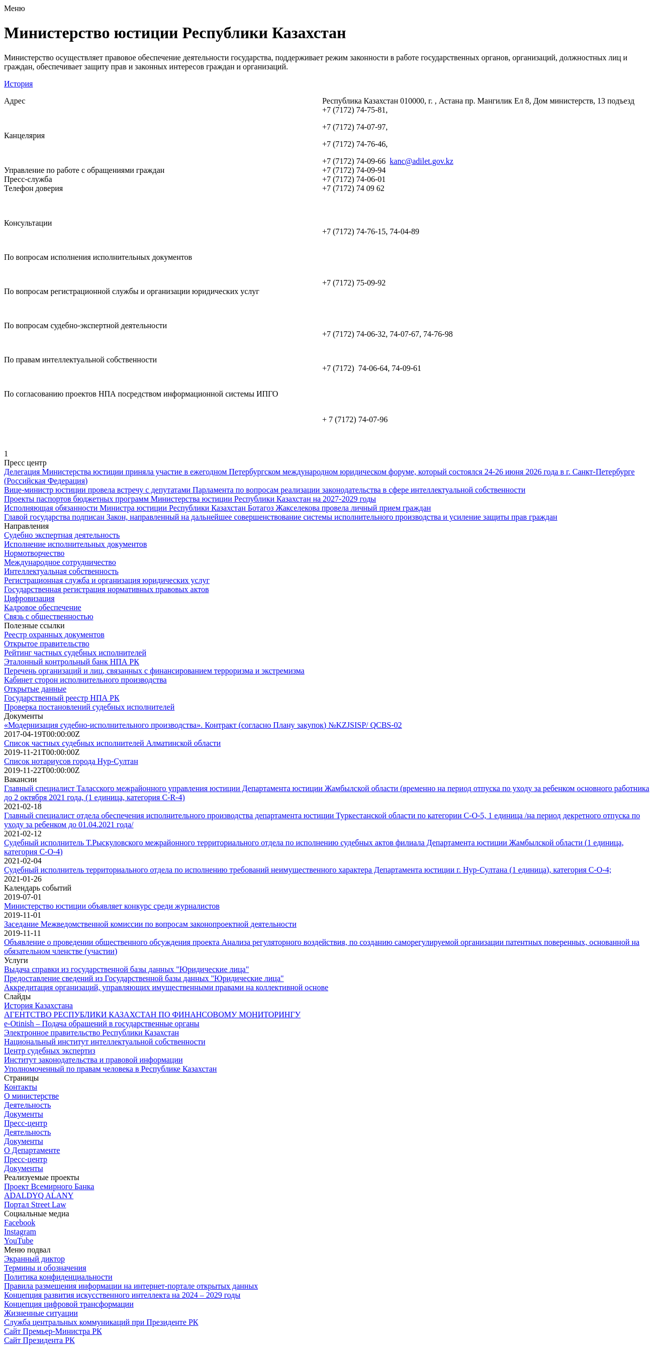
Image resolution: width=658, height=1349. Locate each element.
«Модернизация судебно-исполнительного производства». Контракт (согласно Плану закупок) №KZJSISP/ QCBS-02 (203, 725)
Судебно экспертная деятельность (62, 535)
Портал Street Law (35, 1204)
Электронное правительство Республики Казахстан (91, 1032)
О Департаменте (32, 1150)
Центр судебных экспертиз (50, 1050)
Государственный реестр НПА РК (62, 698)
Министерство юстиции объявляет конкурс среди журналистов (112, 906)
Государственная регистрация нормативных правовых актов (106, 589)
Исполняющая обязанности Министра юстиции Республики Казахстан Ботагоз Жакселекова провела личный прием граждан (217, 508)
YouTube (18, 1240)
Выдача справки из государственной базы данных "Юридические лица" (126, 969)
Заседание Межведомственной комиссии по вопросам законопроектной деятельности (150, 924)
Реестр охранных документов (54, 634)
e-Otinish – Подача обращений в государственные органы (102, 1023)
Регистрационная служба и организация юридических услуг (107, 580)
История (18, 83)
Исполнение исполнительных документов (75, 544)
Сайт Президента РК (39, 1340)
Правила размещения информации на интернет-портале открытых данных (131, 1286)
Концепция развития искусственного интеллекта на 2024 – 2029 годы (122, 1295)
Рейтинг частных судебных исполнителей (75, 652)
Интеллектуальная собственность (61, 571)
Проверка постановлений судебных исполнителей (89, 707)
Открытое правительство (46, 643)
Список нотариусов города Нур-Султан (71, 761)
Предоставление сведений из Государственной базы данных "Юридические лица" (144, 978)
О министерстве (31, 1096)
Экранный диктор (34, 1259)
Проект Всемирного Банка (49, 1186)
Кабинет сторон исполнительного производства (85, 680)
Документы (23, 1114)
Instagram (20, 1231)
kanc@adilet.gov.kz (421, 161)
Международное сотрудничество (60, 562)
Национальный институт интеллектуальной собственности (104, 1041)
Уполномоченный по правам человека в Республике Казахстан (110, 1069)
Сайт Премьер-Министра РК (53, 1331)
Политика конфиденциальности (58, 1277)
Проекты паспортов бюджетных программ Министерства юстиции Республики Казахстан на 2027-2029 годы (190, 499)
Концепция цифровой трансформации (69, 1304)
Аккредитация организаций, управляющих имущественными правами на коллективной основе (166, 987)
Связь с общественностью (48, 616)
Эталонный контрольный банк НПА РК (71, 661)
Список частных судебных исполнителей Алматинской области (112, 743)
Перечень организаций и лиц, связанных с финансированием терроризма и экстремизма (154, 670)
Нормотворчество (34, 553)
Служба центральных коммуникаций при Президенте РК (101, 1322)
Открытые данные (35, 689)
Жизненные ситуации (41, 1313)
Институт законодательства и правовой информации (93, 1059)
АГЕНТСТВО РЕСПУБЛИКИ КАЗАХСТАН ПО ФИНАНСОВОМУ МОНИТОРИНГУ (152, 1014)
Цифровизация (29, 598)
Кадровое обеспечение (42, 607)
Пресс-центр (25, 1123)
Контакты (20, 1087)
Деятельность (27, 1105)
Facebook (19, 1222)
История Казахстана (38, 1005)
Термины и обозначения (45, 1268)
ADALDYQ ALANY (38, 1195)
